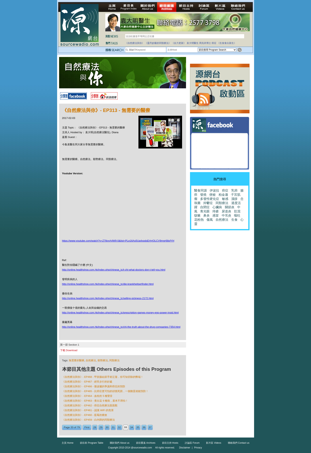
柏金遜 (223, 194)
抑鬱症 (208, 203)
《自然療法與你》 (134, 43)
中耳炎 (226, 215)
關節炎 (229, 207)
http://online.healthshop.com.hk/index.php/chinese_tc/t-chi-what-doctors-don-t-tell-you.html (113, 269)
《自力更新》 (179, 43)
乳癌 (234, 190)
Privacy (198, 447)
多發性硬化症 (209, 198)
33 (125, 427)
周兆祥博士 (205, 43)
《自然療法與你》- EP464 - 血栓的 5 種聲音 (87, 395)
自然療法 (91, 360)
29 (101, 427)
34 (131, 427)
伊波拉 (214, 190)
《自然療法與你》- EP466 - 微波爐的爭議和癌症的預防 (93, 386)
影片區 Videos (213, 442)
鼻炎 (206, 215)
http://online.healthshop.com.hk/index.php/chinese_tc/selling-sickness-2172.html (108, 298)
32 (119, 427)
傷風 (209, 219)
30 (107, 427)
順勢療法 (103, 360)
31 (113, 427)
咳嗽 (197, 215)
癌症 (214, 43)
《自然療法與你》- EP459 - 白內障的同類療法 (88, 419)
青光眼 (205, 211)
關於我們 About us (120, 442)
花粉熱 (199, 219)
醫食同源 (200, 190)
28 (94, 427)
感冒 (215, 215)
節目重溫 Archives (145, 442)
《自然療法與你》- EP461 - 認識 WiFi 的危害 (88, 410)
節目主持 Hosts (170, 442)
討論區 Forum (192, 442)
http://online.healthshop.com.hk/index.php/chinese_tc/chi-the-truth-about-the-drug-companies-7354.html (121, 326)
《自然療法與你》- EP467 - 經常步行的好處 (87, 381)
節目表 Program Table (91, 442)
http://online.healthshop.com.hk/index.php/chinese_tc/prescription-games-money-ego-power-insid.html (120, 312)
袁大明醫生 (193, 43)
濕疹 (234, 198)
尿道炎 (226, 211)
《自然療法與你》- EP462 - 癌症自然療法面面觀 (90, 405)
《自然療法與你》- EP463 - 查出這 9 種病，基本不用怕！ (95, 400)
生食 (234, 219)
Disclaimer (184, 447)
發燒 (203, 194)
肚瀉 (237, 211)
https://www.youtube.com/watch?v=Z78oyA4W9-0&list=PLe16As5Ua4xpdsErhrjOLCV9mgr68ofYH (118, 240)
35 (137, 427)
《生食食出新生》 (226, 43)
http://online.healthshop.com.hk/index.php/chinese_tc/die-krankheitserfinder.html (108, 283)
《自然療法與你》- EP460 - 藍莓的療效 (84, 414)
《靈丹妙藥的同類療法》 (158, 43)
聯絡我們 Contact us (239, 442)
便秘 (212, 194)
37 (150, 427)
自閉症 (205, 207)
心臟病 (217, 207)
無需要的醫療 (76, 360)
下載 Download (68, 350)
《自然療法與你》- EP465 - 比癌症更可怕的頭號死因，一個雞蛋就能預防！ (105, 391)
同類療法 (114, 360)
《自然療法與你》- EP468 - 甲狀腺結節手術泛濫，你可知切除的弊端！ (102, 376)
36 (144, 427)
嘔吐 (237, 215)
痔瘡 (215, 211)
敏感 (225, 198)
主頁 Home (67, 442)
